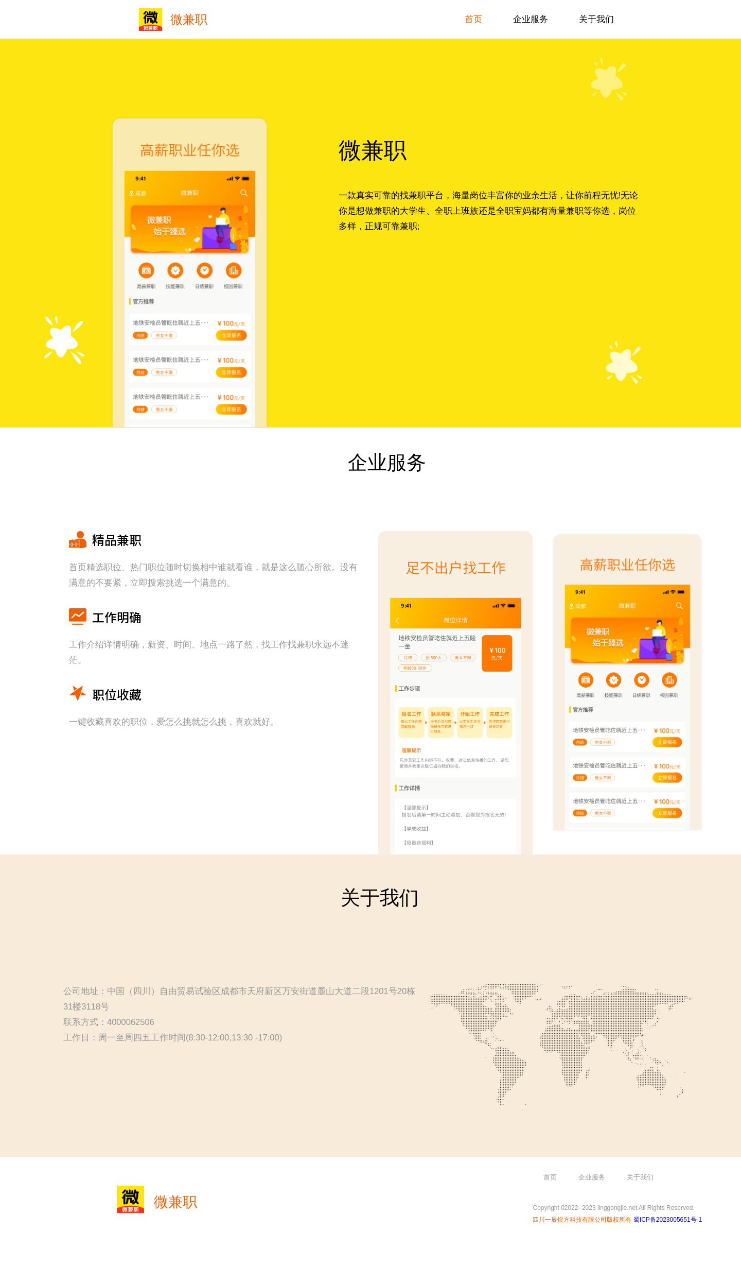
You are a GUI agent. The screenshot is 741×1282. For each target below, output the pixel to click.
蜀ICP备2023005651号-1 (667, 1219)
